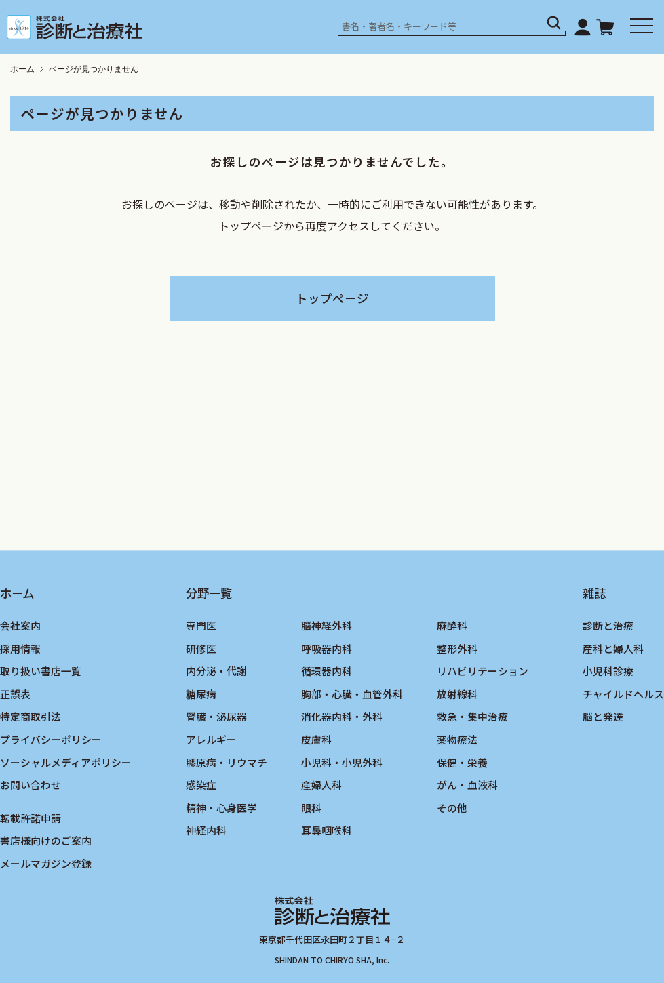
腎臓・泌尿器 (216, 717)
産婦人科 (321, 785)
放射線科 (457, 694)
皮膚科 (316, 739)
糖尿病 (201, 694)
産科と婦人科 (613, 648)
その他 (452, 808)
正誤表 (15, 694)
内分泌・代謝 (216, 671)
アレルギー (211, 739)
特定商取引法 (30, 717)
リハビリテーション (482, 671)
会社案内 (20, 625)
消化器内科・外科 (342, 717)
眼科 (311, 808)
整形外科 (457, 648)
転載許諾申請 (30, 818)
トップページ (332, 297)
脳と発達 (603, 717)
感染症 (201, 785)
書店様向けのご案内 (46, 841)
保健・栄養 (462, 762)
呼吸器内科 (326, 648)
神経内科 (206, 831)
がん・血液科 (467, 785)
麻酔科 (452, 625)
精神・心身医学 (221, 808)
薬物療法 (457, 739)
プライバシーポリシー (51, 739)
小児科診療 (608, 671)
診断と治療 (608, 625)
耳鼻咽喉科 (326, 831)
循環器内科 (326, 671)
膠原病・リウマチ (226, 762)
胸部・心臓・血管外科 (352, 694)
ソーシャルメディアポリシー (66, 762)
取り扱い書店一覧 (40, 671)
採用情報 (20, 648)
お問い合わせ (30, 785)
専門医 (201, 625)
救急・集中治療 (472, 717)
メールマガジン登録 (46, 863)
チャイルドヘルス (623, 694)
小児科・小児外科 (342, 762)
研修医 (201, 648)
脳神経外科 (326, 625)
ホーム (22, 69)
